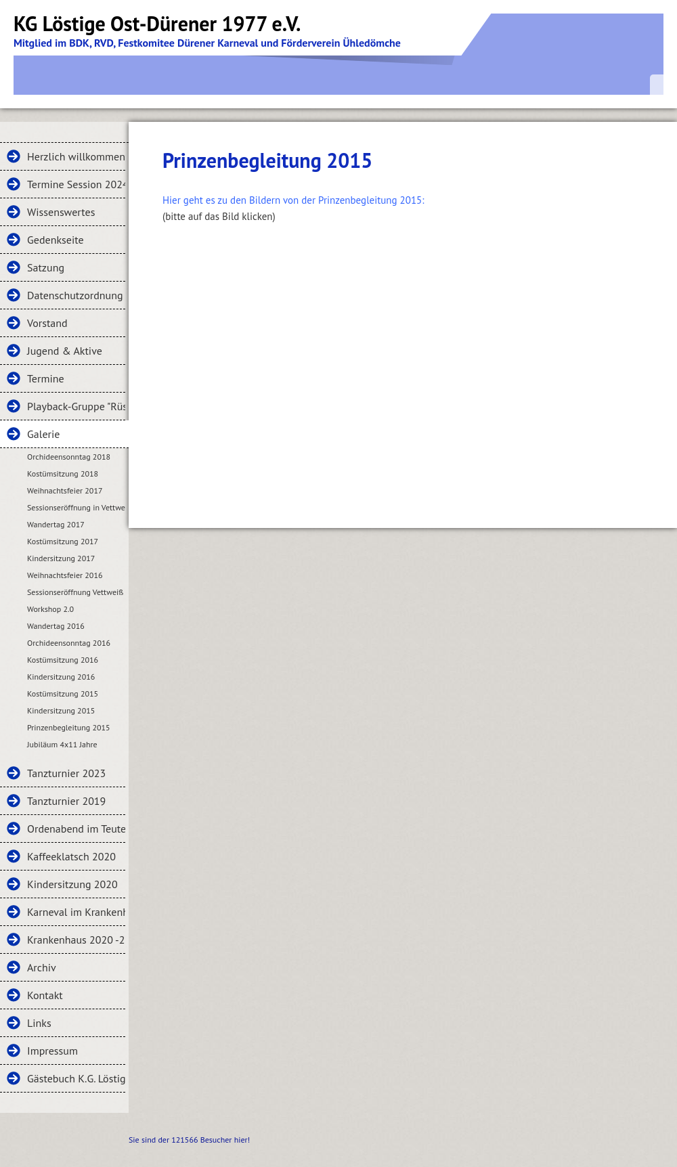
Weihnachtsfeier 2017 (64, 490)
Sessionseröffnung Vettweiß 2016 (76, 592)
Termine (45, 378)
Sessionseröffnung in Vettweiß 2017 (76, 507)
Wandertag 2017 (56, 524)
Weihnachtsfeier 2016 (64, 575)
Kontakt (45, 995)
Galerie (43, 434)
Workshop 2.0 (50, 609)
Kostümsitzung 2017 (62, 541)
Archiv (41, 967)
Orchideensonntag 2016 (68, 643)
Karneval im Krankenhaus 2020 (76, 912)
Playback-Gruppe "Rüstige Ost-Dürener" (76, 406)
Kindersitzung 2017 (61, 558)
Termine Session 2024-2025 (76, 184)
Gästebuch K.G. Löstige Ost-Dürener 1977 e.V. (76, 1078)
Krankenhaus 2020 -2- (76, 939)
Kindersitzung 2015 (61, 710)
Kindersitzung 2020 (72, 884)
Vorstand (47, 323)
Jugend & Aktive (64, 350)
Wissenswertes (61, 212)
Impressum (52, 1050)
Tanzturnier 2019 (66, 801)
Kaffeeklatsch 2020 (71, 856)
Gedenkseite (55, 239)
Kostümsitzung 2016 (62, 660)
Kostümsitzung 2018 (62, 473)
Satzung (45, 267)
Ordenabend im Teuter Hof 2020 (76, 828)
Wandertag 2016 (56, 626)
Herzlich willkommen (76, 156)
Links (39, 1023)
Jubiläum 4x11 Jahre (62, 744)
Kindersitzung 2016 (61, 676)
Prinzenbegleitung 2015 (68, 727)
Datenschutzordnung (75, 295)
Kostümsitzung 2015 (62, 693)
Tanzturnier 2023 (66, 773)
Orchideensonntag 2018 (68, 457)
